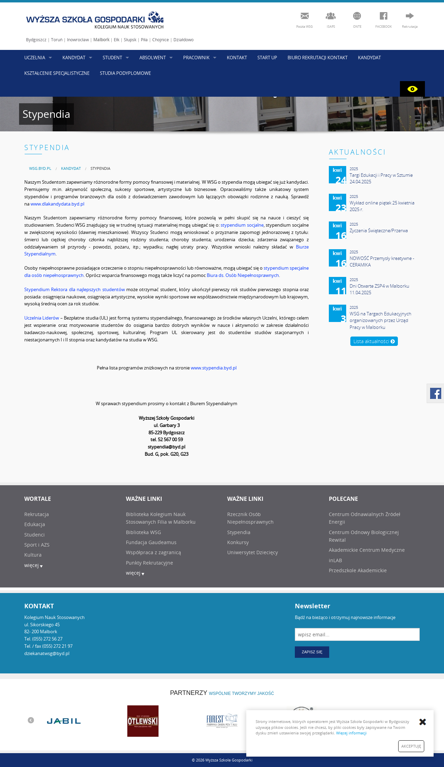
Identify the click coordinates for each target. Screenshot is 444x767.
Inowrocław (78, 40)
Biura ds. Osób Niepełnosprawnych (243, 275)
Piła (144, 40)
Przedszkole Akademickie (358, 570)
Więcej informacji (351, 732)
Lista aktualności (374, 341)
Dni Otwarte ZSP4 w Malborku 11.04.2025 (379, 289)
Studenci (34, 534)
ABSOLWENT (152, 57)
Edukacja (34, 524)
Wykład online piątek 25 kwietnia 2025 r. (382, 206)
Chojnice (160, 40)
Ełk (116, 40)
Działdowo (183, 40)
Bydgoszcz (36, 40)
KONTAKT (237, 57)
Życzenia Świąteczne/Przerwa (379, 230)
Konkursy (238, 542)
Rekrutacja (36, 514)
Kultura (33, 554)
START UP (267, 57)
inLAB (335, 560)
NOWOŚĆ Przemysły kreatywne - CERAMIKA (382, 261)
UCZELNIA (34, 57)
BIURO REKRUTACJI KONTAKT (318, 57)
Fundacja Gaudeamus (151, 542)
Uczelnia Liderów (41, 318)
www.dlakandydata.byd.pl (57, 204)
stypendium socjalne (242, 225)
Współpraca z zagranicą (153, 552)
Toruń (56, 40)
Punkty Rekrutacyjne (149, 562)
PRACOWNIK (196, 57)
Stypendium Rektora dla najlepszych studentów (74, 289)
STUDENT (112, 57)
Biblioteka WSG (143, 532)
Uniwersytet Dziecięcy (252, 552)
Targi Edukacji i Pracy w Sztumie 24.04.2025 (381, 178)
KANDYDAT (73, 57)
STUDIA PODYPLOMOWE (125, 73)
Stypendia (100, 168)
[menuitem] (40, 168)
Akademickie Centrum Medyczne (367, 550)
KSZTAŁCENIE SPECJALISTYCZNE (56, 73)
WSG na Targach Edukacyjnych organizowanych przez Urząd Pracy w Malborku (380, 320)
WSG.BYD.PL (40, 168)
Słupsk (130, 40)
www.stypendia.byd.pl (214, 368)
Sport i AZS (37, 544)
